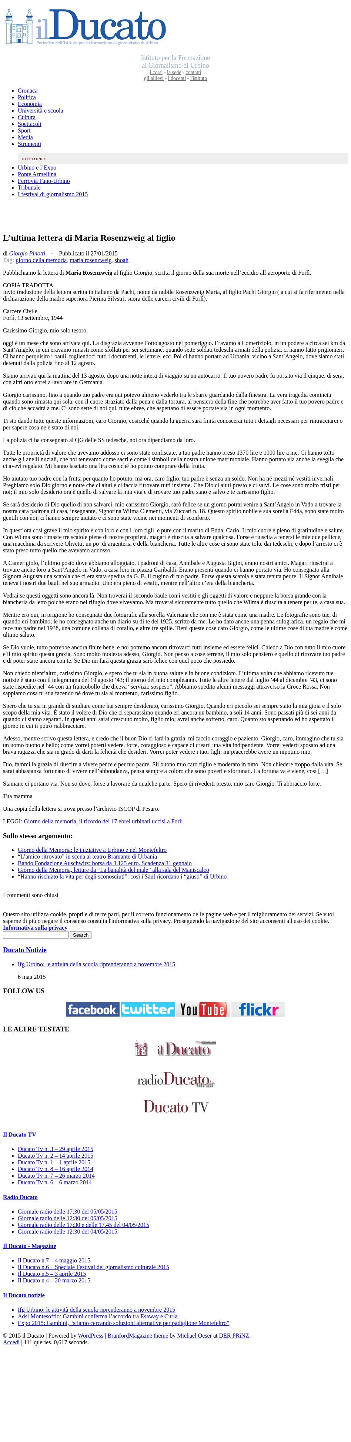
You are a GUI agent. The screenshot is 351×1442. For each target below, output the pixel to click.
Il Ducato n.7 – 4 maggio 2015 (54, 1260)
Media (25, 137)
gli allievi (154, 78)
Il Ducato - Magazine (29, 1246)
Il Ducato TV (19, 1134)
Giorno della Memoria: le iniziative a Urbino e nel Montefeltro (92, 850)
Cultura (27, 117)
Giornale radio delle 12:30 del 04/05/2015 (67, 1231)
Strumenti (29, 144)
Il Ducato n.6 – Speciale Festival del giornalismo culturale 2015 (93, 1267)
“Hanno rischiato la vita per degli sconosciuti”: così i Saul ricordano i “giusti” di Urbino (122, 876)
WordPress (90, 1335)
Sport (24, 130)
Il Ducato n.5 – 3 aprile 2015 (52, 1274)
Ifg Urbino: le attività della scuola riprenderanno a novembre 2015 (96, 964)
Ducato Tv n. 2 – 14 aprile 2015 (55, 1155)
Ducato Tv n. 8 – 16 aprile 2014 (55, 1169)
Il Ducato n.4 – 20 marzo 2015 (54, 1280)
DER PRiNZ (234, 1335)
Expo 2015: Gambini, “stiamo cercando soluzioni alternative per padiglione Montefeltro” (123, 1323)
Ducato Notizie (25, 950)
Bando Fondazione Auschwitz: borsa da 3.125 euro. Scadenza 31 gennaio (105, 863)
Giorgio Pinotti (27, 253)
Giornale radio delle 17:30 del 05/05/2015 (67, 1211)
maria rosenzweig (90, 260)
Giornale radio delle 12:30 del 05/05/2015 (67, 1218)
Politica (27, 97)
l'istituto (198, 78)
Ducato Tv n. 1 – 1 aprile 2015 (54, 1162)
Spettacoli (29, 124)
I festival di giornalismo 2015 (53, 194)
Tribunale (29, 187)
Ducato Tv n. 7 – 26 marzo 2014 (56, 1175)
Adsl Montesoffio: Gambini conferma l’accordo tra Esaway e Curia (98, 1316)
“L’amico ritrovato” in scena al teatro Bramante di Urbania (87, 856)
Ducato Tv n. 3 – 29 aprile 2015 (55, 1149)
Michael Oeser (194, 1335)
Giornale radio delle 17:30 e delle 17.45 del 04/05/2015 (83, 1225)
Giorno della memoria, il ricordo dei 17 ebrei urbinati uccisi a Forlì (103, 821)
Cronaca (27, 90)
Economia (30, 104)
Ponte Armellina (37, 174)
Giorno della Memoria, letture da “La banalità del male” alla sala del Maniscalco (113, 870)
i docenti (177, 78)
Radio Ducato (20, 1197)
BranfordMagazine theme (137, 1335)
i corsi (156, 72)
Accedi (11, 1342)
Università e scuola (40, 110)
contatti (193, 72)
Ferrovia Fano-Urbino (44, 181)
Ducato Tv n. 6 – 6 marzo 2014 (55, 1182)
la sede (174, 72)
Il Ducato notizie (24, 1295)
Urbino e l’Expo (37, 167)
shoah (121, 260)
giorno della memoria (41, 260)
